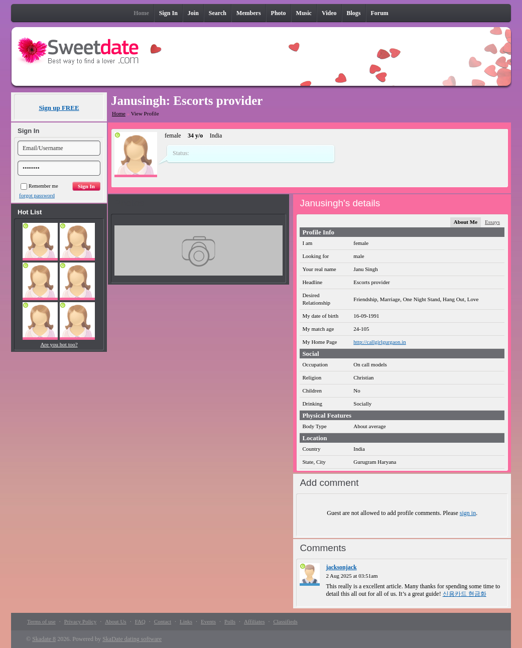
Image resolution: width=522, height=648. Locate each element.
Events (208, 621)
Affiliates (254, 621)
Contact (162, 621)
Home (118, 113)
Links (186, 621)
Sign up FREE (59, 107)
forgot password (37, 195)
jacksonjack (341, 567)
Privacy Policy (80, 621)
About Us (115, 621)
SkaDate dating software (132, 638)
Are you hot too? (58, 344)
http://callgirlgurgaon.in (379, 342)
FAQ (140, 621)
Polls (229, 621)
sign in (468, 512)
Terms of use (41, 621)
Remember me (39, 186)
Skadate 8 (44, 638)
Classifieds (285, 621)
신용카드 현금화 (464, 593)
